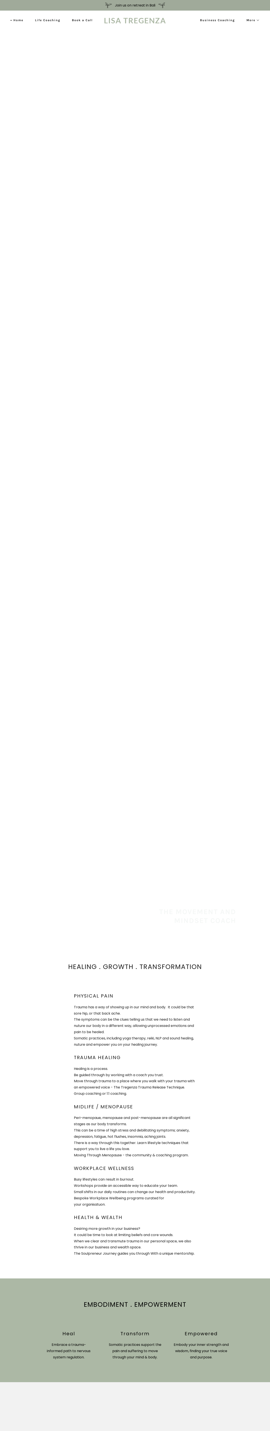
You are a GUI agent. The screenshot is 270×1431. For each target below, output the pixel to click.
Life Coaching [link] (47, 20)
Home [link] (18, 20)
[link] (135, 22)
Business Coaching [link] (217, 20)
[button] (251, 20)
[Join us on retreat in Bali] (135, 5)
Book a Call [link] (82, 20)
